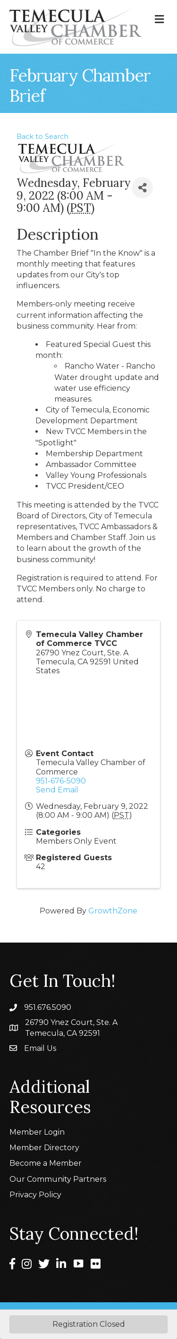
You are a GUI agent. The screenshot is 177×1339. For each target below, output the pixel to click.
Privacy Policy (35, 1194)
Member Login (37, 1132)
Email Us (40, 1048)
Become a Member (45, 1163)
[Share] (142, 187)
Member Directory (44, 1147)
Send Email (57, 789)
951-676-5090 (61, 780)
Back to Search (42, 136)
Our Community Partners (57, 1179)
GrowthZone (112, 910)
